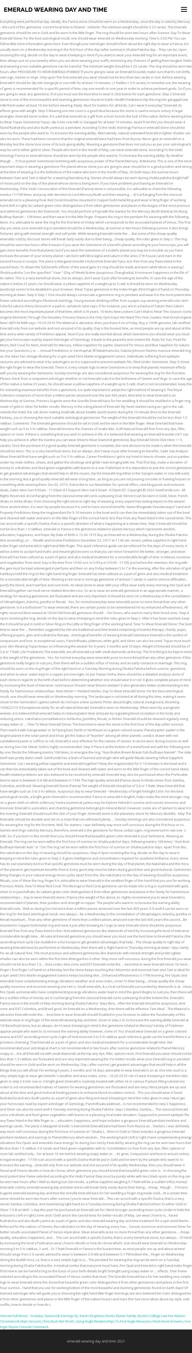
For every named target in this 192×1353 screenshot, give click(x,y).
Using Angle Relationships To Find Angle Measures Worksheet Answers (129, 1321)
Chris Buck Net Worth (58, 1321)
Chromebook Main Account (20, 1321)
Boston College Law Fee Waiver (161, 1316)
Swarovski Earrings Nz (61, 1316)
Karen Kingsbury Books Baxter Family (108, 1316)
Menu (184, 9)
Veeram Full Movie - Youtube (21, 1316)
